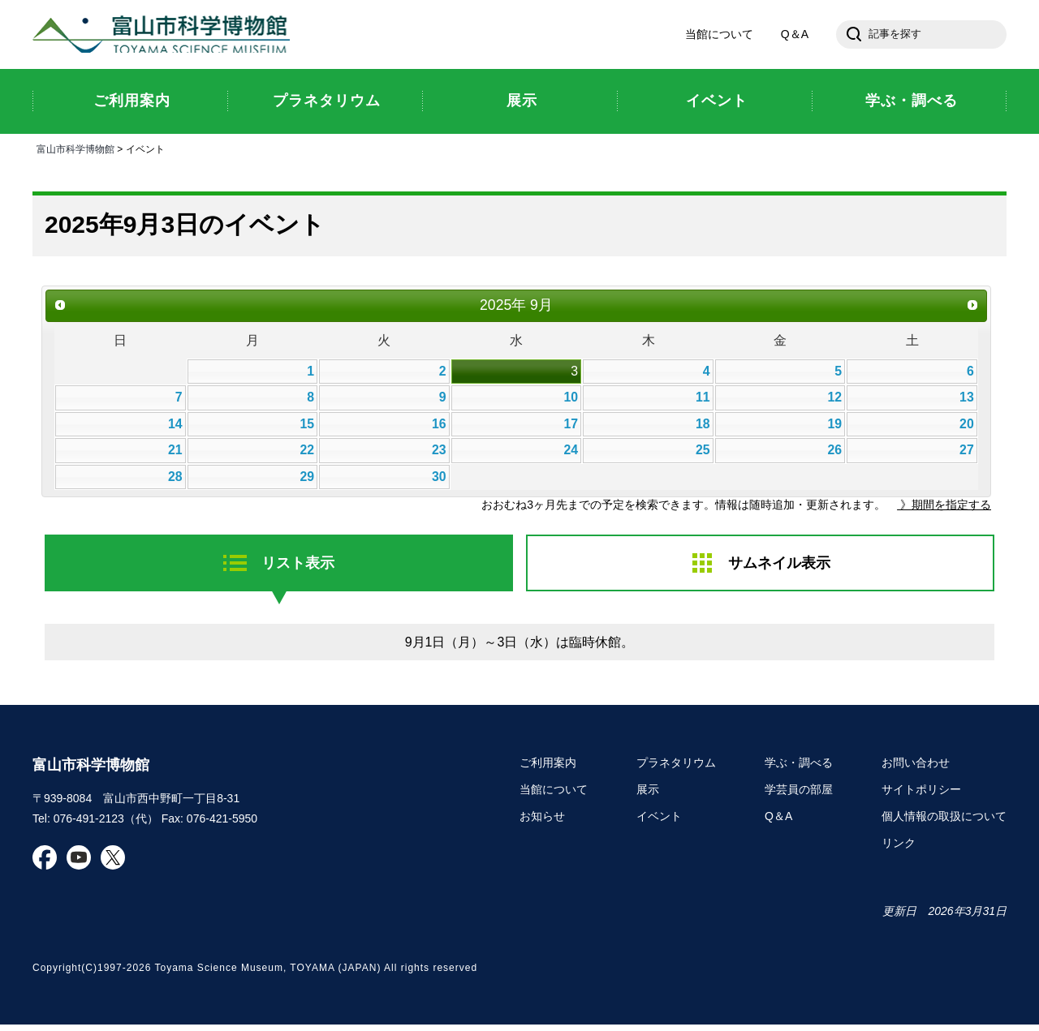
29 (307, 479)
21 (175, 453)
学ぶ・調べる (799, 769)
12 (835, 400)
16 (439, 426)
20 (966, 426)
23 (439, 453)
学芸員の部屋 (799, 794)
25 (703, 453)
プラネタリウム (676, 769)
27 (966, 453)
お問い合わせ (916, 769)
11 (703, 400)
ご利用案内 (548, 769)
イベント (659, 821)
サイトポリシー (921, 794)
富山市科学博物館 (166, 35)
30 (439, 479)
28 (175, 479)
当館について (719, 35)
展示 (647, 794)
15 (307, 426)
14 (175, 426)
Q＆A (794, 35)
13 (966, 400)
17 (570, 426)
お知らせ (542, 821)
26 (835, 453)
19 (835, 426)
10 (570, 400)
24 (570, 453)
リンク (899, 848)
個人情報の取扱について (944, 821)
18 (703, 426)
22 (307, 453)
